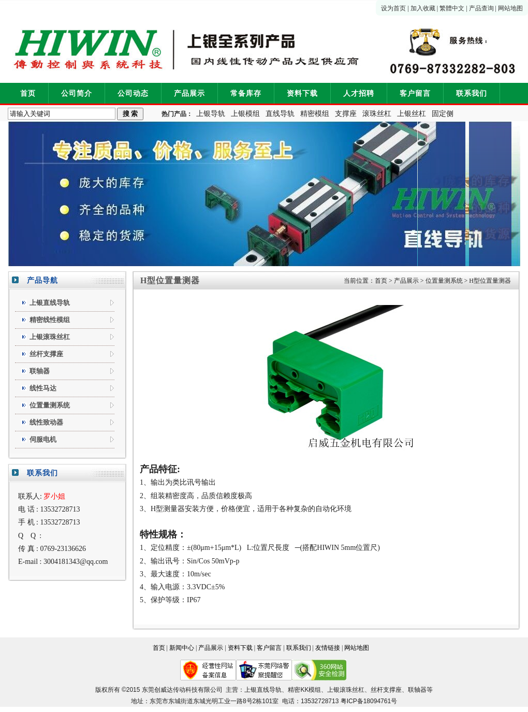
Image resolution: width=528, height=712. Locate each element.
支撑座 (346, 114)
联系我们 (471, 93)
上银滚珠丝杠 (345, 689)
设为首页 (393, 8)
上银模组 (245, 114)
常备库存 (245, 93)
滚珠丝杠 (376, 114)
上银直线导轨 (263, 689)
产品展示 (189, 93)
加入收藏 (422, 8)
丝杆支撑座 (386, 689)
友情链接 (327, 647)
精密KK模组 (304, 689)
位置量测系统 (444, 280)
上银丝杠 (411, 114)
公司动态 (133, 93)
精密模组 (314, 114)
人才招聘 (358, 93)
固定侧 (442, 114)
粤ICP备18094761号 (369, 701)
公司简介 (76, 93)
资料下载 (302, 93)
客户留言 (415, 93)
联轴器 (417, 689)
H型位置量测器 (490, 280)
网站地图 (510, 8)
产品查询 (481, 8)
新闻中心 (181, 647)
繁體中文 (451, 8)
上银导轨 (210, 114)
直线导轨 (280, 114)
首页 (28, 93)
